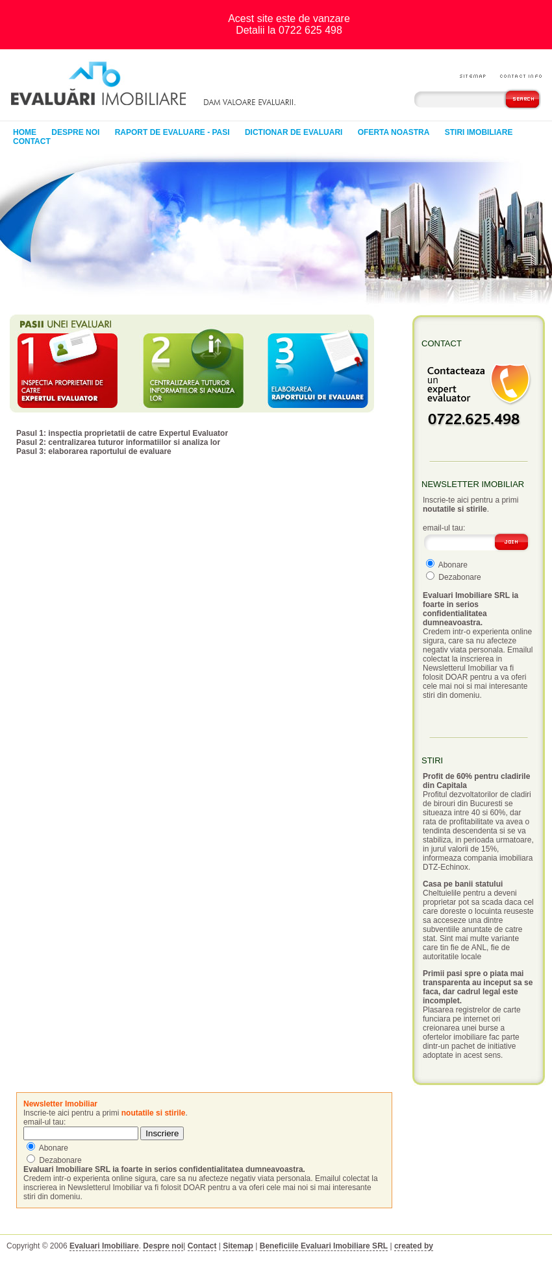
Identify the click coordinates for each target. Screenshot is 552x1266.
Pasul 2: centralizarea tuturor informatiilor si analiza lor (118, 442)
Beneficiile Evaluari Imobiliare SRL (324, 1245)
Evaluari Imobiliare (104, 1245)
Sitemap (238, 1245)
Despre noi (75, 132)
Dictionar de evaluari (293, 132)
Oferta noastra (394, 132)
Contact (32, 141)
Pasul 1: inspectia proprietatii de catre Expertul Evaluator (122, 433)
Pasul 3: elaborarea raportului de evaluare (93, 451)
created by (413, 1245)
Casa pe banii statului (463, 884)
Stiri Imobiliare (479, 132)
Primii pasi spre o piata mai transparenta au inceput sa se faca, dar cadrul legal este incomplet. (478, 987)
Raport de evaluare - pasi (172, 132)
